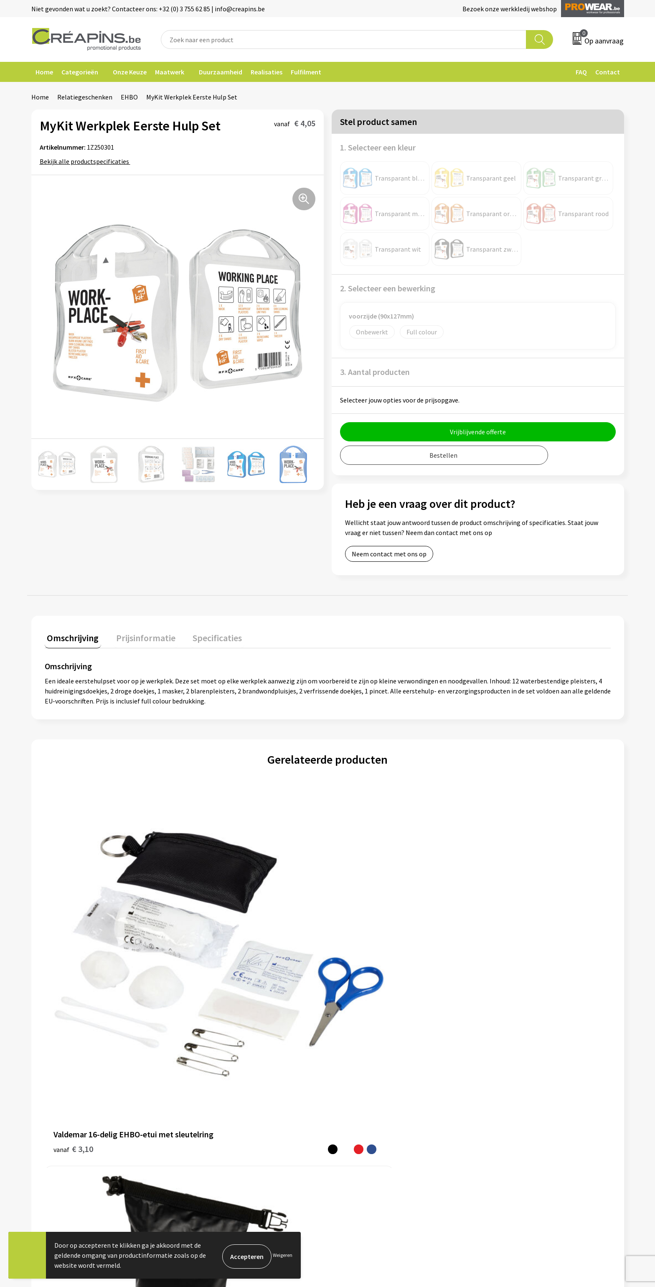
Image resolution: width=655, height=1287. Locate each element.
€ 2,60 (498, 951)
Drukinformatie (213, 1054)
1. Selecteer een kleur (378, 147)
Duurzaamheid (220, 72)
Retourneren (356, 1067)
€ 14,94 (358, 939)
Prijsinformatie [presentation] (138, 635)
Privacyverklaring (510, 1067)
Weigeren (282, 1255)
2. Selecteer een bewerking (387, 288)
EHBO (129, 97)
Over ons (203, 1080)
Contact (607, 72)
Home (44, 72)
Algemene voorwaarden (519, 1042)
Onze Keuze (130, 72)
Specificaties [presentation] (205, 635)
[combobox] (344, 39)
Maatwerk (169, 72)
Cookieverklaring (509, 1054)
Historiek (204, 1067)
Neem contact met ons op (389, 554)
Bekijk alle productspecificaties (87, 161)
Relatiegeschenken (84, 97)
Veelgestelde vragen (367, 1054)
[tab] (70, 637)
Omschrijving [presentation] (70, 635)
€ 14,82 (217, 951)
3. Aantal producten (375, 372)
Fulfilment (306, 72)
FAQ (581, 72)
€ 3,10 (73, 951)
